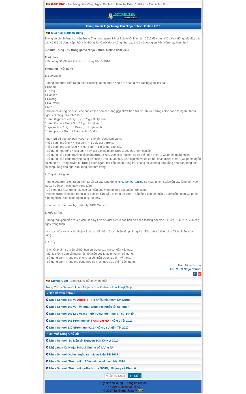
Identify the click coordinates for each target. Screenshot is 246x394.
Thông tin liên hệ (136, 383)
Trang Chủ (53, 287)
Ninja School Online (130, 181)
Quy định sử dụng (111, 383)
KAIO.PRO (58, 4)
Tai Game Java (123, 390)
